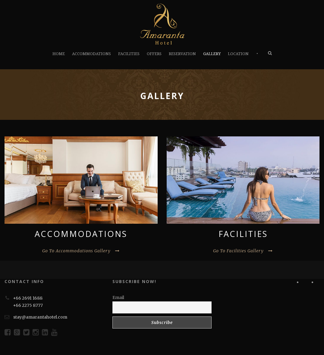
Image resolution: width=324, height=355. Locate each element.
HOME (58, 53)
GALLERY (212, 53)
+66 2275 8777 (28, 305)
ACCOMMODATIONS (91, 53)
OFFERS (154, 53)
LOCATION (238, 53)
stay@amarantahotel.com (40, 317)
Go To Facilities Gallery (243, 251)
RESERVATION (182, 53)
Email (118, 297)
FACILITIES (129, 53)
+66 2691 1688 (27, 298)
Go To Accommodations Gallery (81, 251)
